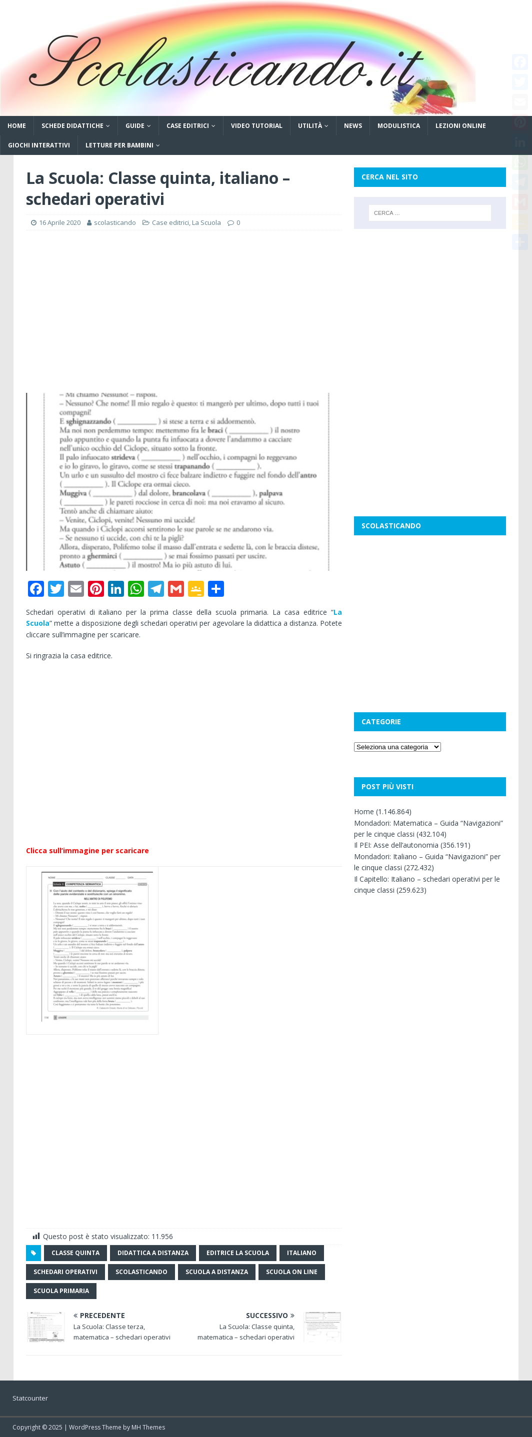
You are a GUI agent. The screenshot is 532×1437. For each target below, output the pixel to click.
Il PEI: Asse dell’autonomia (396, 845)
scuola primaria (61, 1291)
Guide (135, 125)
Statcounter (30, 1398)
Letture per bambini (120, 145)
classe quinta (76, 1253)
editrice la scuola (237, 1253)
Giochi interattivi (39, 145)
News (353, 125)
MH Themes (148, 1427)
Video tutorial (256, 125)
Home (17, 125)
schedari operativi (66, 1272)
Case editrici (187, 125)
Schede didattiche (73, 125)
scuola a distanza (217, 1272)
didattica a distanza (153, 1253)
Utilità (310, 125)
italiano (301, 1253)
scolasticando (115, 222)
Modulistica (399, 125)
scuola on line (292, 1272)
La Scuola (206, 222)
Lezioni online (461, 125)
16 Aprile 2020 (59, 222)
